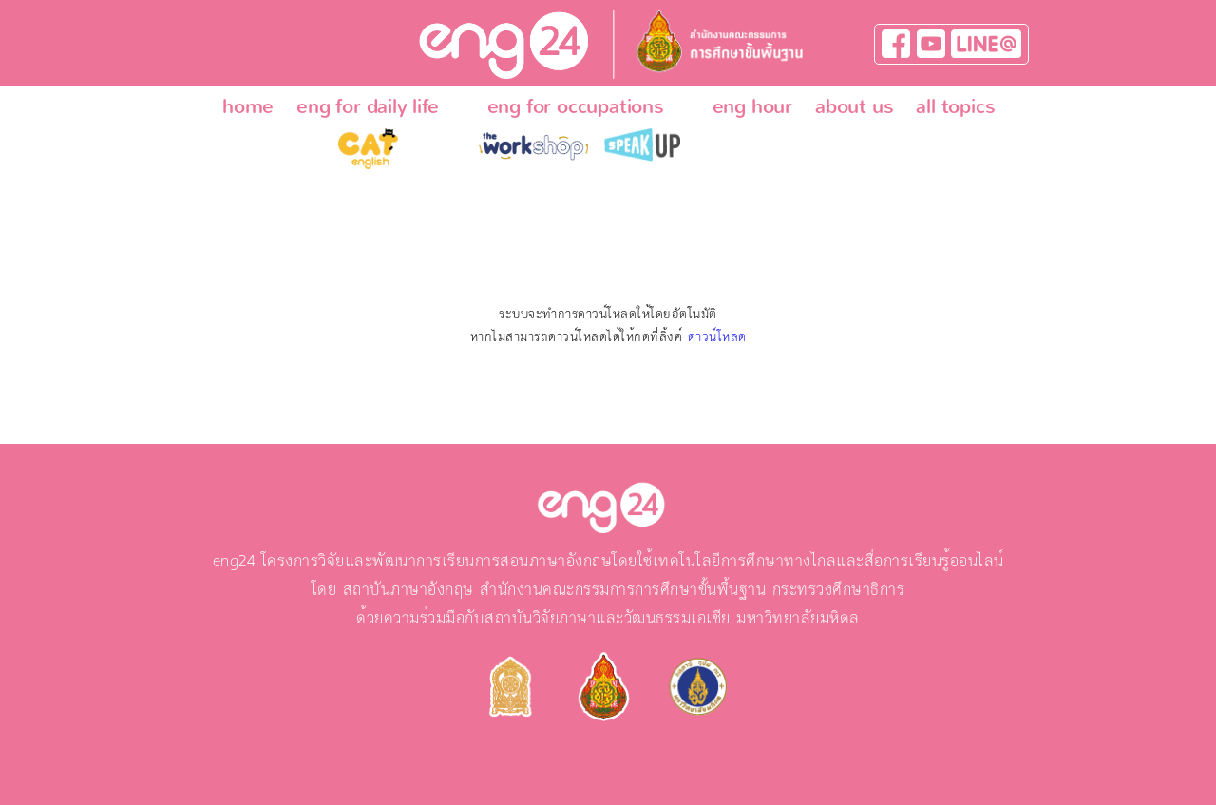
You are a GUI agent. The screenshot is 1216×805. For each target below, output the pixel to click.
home (248, 106)
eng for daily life (367, 106)
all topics (955, 106)
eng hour (752, 106)
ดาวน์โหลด (717, 337)
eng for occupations (575, 106)
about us (854, 106)
